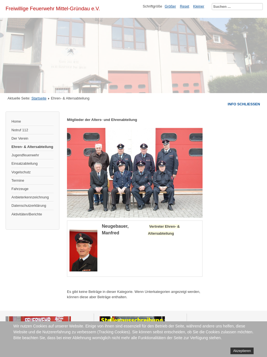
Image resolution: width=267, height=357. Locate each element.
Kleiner (198, 6)
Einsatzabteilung (24, 163)
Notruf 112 (19, 130)
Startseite (38, 98)
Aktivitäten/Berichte (26, 214)
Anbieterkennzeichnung (30, 197)
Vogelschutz (21, 172)
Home (16, 121)
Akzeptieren (242, 351)
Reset (184, 6)
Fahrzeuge (19, 189)
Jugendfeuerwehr (25, 155)
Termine (17, 180)
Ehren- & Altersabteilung (32, 147)
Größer (170, 6)
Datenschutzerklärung (28, 205)
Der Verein (19, 138)
